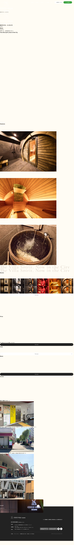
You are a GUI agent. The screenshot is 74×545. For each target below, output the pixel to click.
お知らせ (51, 2)
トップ (28, 2)
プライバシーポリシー (42, 536)
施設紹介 (32, 2)
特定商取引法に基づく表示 (50, 536)
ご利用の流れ (41, 2)
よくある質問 (46, 2)
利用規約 (37, 536)
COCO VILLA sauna (6, 2)
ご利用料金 (36, 2)
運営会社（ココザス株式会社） (59, 536)
